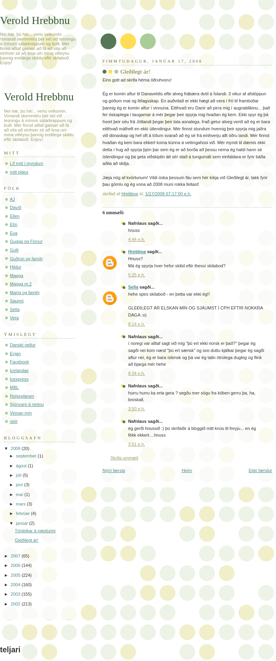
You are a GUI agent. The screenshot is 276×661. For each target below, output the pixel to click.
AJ (12, 199)
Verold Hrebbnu (35, 20)
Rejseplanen (22, 396)
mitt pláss (19, 172)
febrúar (23, 513)
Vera (14, 317)
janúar (22, 523)
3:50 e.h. (136, 408)
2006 (16, 565)
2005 (16, 575)
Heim (187, 470)
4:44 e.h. (136, 239)
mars (21, 504)
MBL (14, 387)
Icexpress (19, 379)
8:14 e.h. (136, 324)
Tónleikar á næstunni (35, 530)
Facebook (19, 361)
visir (14, 421)
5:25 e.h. (136, 274)
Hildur (15, 267)
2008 (16, 448)
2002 (16, 604)
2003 (16, 594)
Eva (13, 233)
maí (20, 494)
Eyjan (15, 353)
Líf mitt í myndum (26, 163)
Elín (13, 224)
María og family (25, 292)
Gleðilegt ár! (27, 540)
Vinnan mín (21, 413)
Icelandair (19, 370)
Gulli (14, 250)
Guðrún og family (26, 258)
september (26, 456)
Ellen (15, 216)
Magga (16, 275)
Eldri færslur (260, 470)
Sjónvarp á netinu (27, 404)
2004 (16, 584)
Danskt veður (22, 345)
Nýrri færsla (114, 470)
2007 (16, 556)
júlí (19, 475)
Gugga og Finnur (26, 241)
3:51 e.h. (136, 444)
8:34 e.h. (136, 373)
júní (20, 484)
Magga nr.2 (21, 283)
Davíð (15, 207)
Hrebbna (137, 251)
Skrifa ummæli (124, 457)
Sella (133, 287)
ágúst (22, 465)
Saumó (17, 300)
